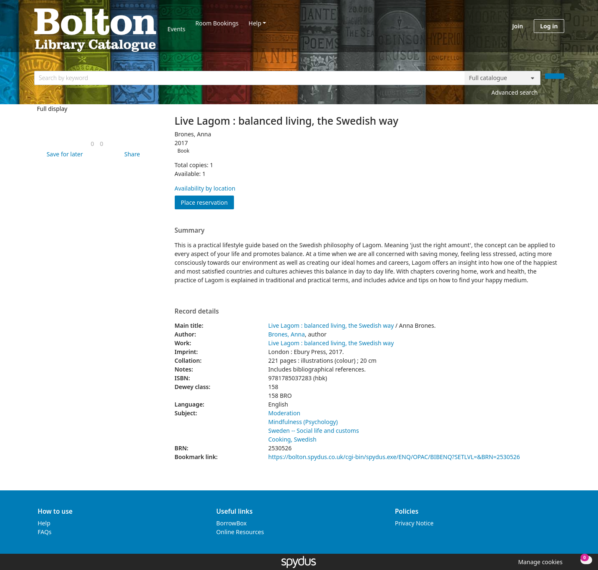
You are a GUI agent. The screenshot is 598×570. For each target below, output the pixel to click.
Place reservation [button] (207, 202)
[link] (92, 144)
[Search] (554, 76)
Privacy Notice (414, 523)
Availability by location (205, 188)
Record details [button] (197, 311)
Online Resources (240, 532)
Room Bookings (217, 23)
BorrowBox (231, 523)
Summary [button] (190, 230)
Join (517, 26)
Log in (549, 26)
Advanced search (514, 92)
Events (176, 29)
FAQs (44, 532)
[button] (63, 154)
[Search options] (502, 78)
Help (255, 23)
